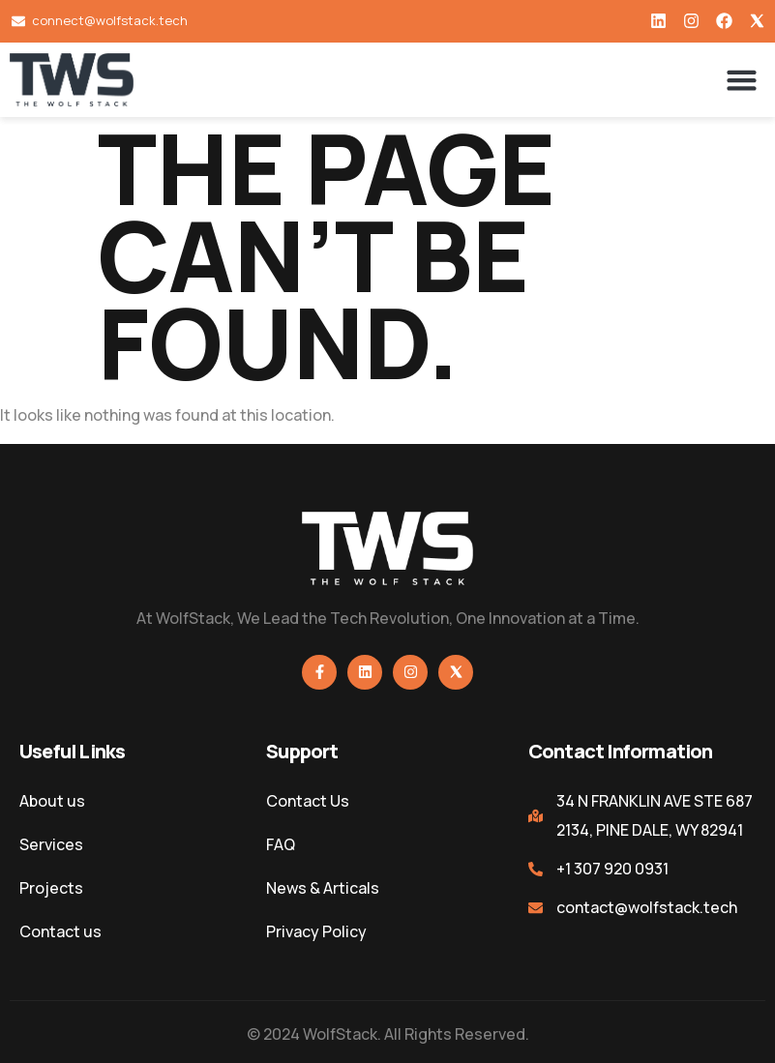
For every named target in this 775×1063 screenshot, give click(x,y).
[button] (742, 80)
